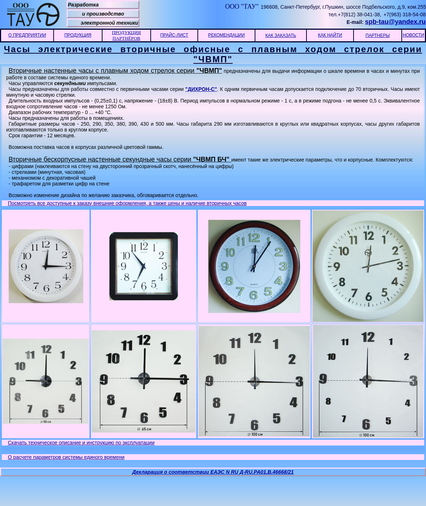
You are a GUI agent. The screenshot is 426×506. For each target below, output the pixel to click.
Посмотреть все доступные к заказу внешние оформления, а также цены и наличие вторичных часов (127, 203)
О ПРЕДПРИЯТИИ (27, 35)
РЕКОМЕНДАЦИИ (226, 35)
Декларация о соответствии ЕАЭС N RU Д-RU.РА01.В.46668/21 (213, 472)
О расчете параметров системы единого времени (66, 457)
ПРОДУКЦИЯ (77, 35)
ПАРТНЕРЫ (378, 35)
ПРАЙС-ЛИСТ (174, 35)
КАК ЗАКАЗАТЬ (281, 35)
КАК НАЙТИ (330, 35)
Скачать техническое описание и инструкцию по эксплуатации (81, 443)
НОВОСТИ (413, 35)
